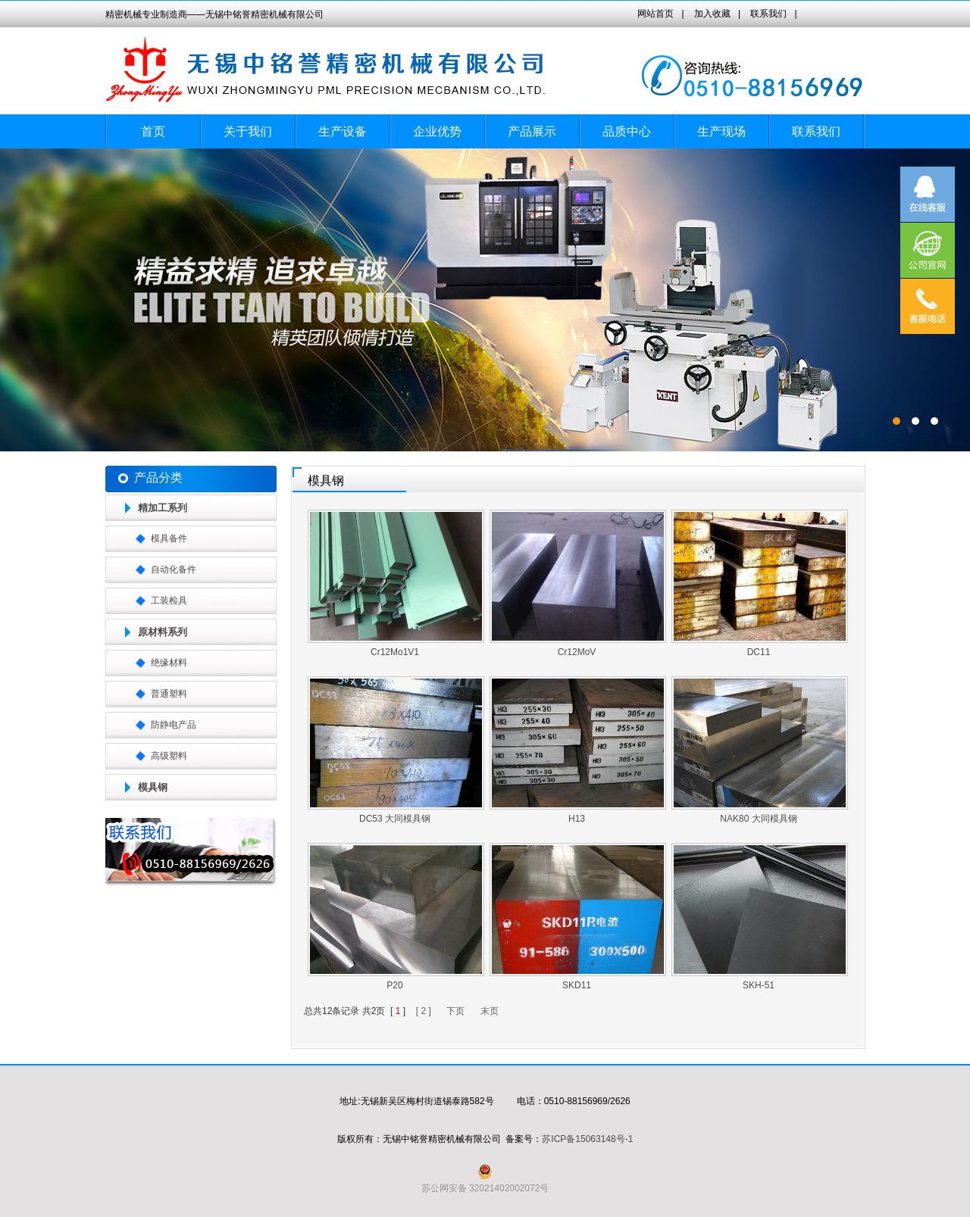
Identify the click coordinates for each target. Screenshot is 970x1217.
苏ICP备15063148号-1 (587, 1139)
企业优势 (437, 131)
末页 (489, 1011)
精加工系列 (162, 507)
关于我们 (248, 131)
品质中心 (626, 131)
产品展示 (532, 131)
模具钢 (152, 787)
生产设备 (342, 131)
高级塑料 (169, 755)
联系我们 (768, 13)
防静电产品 (173, 724)
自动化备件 (173, 569)
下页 (455, 1011)
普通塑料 (169, 693)
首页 (153, 131)
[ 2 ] (423, 1011)
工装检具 (169, 600)
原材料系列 (162, 632)
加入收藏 (712, 13)
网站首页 (655, 13)
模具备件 (169, 538)
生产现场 (721, 131)
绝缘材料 (169, 662)
